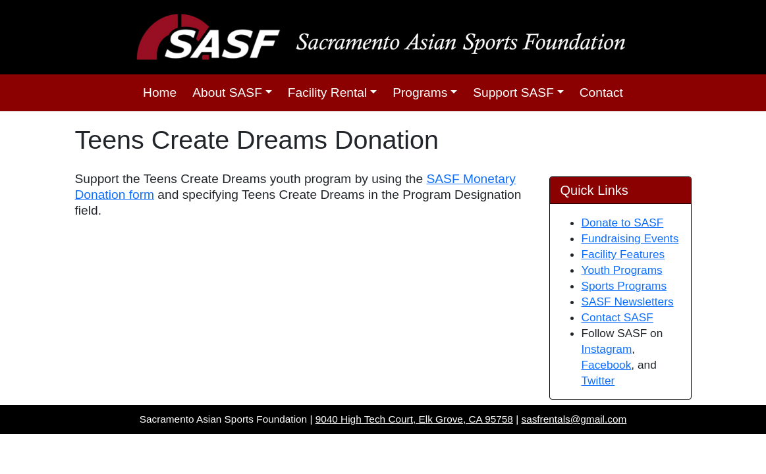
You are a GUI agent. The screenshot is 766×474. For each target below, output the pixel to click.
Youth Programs (622, 269)
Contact (601, 92)
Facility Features (623, 254)
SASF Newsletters (628, 301)
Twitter (598, 380)
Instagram (607, 349)
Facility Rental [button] (328, 92)
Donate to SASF (623, 222)
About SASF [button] (227, 92)
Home (160, 92)
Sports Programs (624, 285)
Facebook (607, 364)
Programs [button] (420, 92)
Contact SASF (617, 317)
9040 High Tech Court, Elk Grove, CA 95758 (414, 419)
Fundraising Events (630, 238)
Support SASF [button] (513, 92)
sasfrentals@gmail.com (573, 419)
